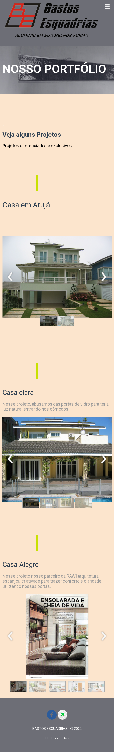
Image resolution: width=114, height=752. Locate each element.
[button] (48, 321)
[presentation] (10, 277)
